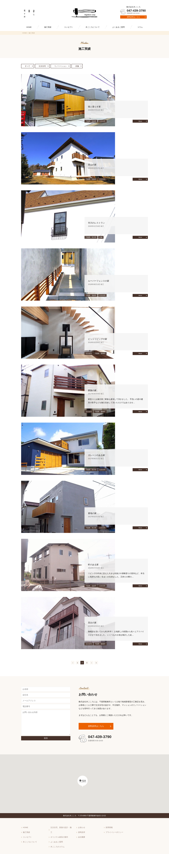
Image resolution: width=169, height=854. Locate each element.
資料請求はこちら (133, 17)
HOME (29, 27)
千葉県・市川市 (91, 238)
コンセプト (68, 27)
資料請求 (81, 832)
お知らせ (81, 828)
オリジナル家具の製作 (58, 832)
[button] (83, 784)
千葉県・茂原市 (91, 296)
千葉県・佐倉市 (91, 121)
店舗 (82, 66)
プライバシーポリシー (114, 832)
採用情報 (109, 828)
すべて (28, 66)
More (140, 121)
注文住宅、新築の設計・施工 (61, 828)
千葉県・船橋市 (100, 354)
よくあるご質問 (118, 27)
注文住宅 (44, 66)
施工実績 (47, 27)
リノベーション (64, 66)
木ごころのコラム (57, 840)
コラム (140, 27)
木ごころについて (93, 27)
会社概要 (81, 836)
